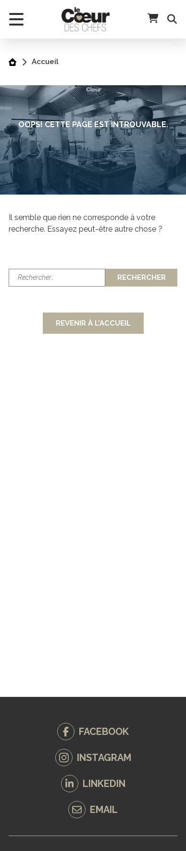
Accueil (45, 61)
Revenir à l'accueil (93, 323)
